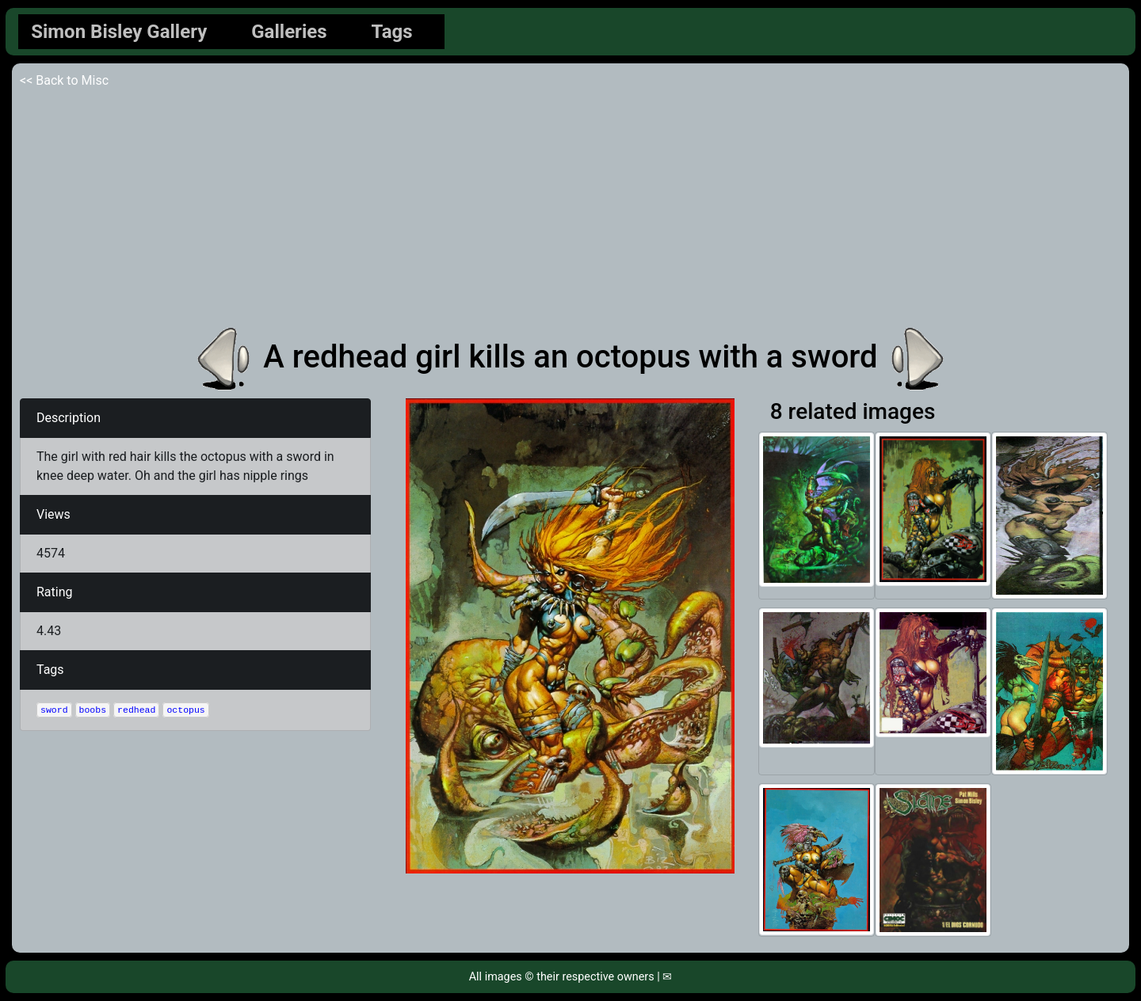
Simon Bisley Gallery (119, 32)
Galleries (288, 32)
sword (54, 710)
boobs (93, 710)
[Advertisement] (570, 209)
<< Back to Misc (64, 80)
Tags (392, 32)
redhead (136, 710)
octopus (185, 710)
